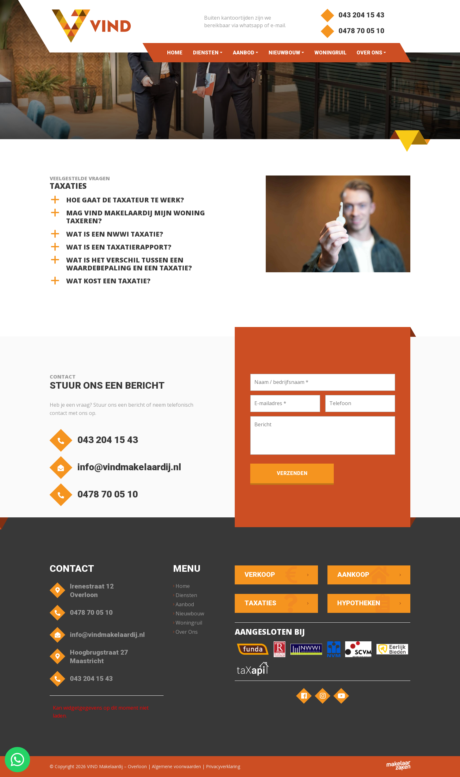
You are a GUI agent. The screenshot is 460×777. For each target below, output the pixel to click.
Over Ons (369, 53)
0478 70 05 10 (352, 30)
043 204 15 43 (352, 15)
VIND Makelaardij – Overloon (117, 766)
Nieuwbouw (284, 53)
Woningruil (330, 53)
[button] (137, 200)
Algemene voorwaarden (176, 766)
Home (175, 53)
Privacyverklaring (223, 766)
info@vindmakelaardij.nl (117, 467)
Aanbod (243, 53)
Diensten (205, 53)
